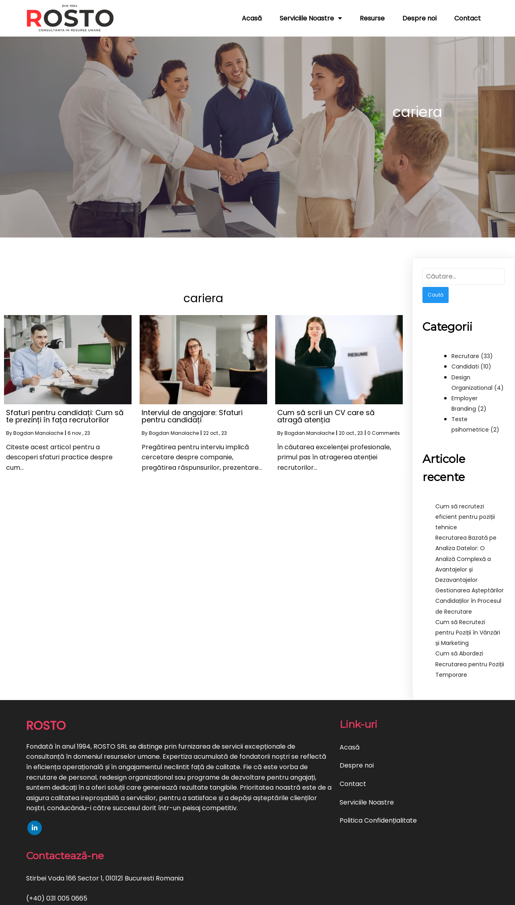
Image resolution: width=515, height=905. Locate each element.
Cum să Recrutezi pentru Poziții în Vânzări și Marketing (467, 632)
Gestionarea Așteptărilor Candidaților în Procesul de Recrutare (469, 600)
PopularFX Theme (321, 893)
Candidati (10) (471, 366)
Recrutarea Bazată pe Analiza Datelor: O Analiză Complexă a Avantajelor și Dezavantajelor (465, 558)
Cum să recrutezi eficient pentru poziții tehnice (465, 516)
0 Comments (383, 432)
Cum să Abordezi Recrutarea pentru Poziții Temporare (469, 663)
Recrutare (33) (472, 356)
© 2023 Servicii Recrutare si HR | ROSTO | (229, 893)
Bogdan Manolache (38, 432)
